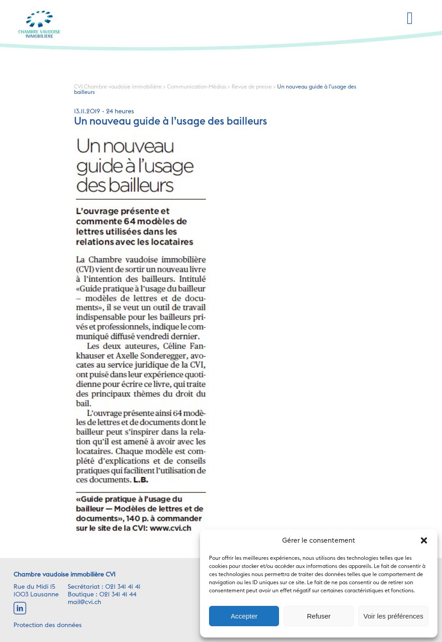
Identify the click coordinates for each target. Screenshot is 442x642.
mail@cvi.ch (84, 602)
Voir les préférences (393, 616)
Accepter (244, 616)
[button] (423, 540)
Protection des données (48, 625)
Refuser (319, 616)
